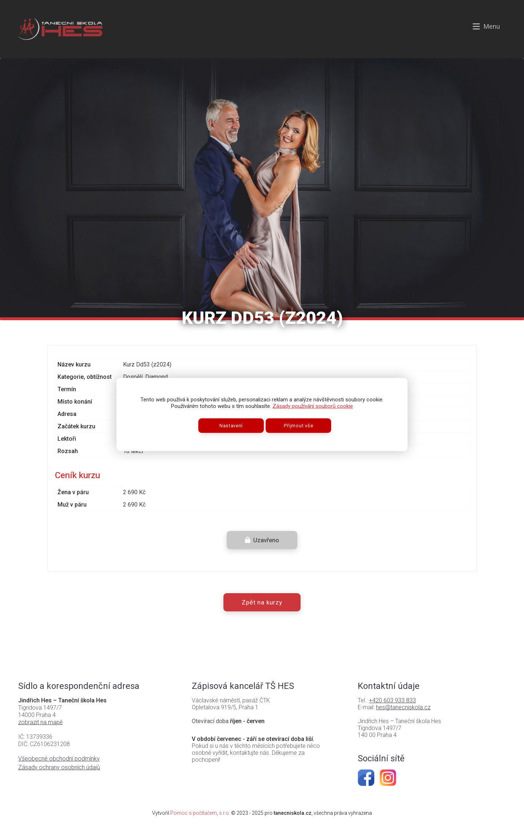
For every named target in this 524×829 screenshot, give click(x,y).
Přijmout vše (298, 425)
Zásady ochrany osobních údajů (59, 767)
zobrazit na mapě (40, 722)
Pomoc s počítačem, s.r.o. (200, 813)
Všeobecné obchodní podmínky (59, 758)
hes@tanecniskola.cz (403, 707)
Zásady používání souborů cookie (313, 406)
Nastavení (231, 425)
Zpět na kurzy (262, 602)
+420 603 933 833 (392, 700)
